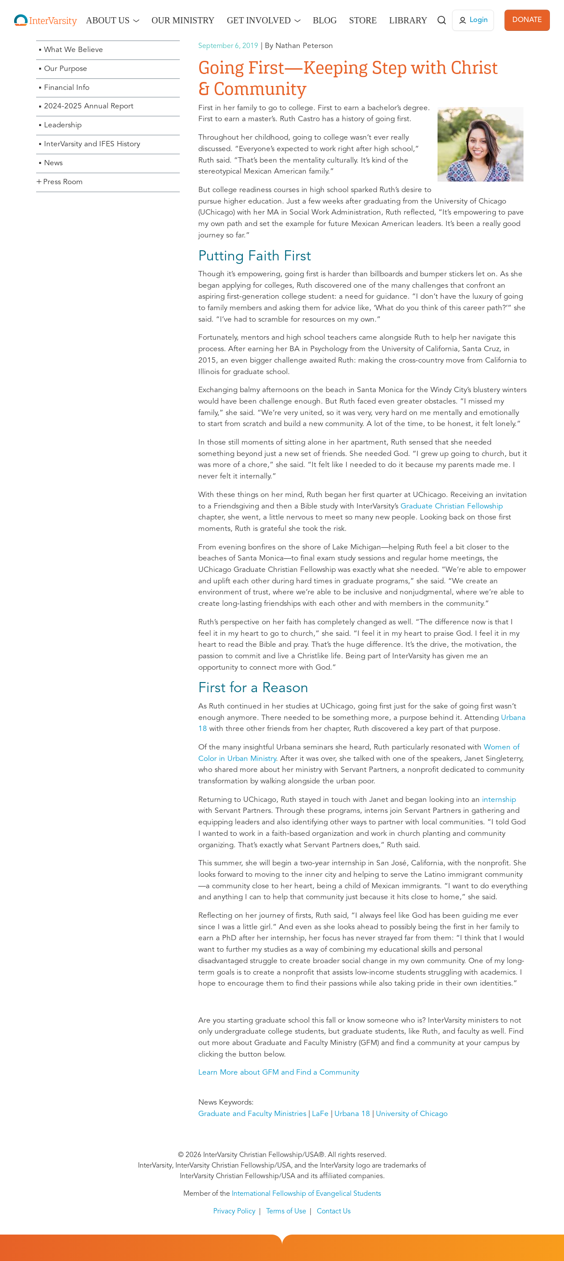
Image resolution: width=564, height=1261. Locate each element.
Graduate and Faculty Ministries (252, 1114)
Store (363, 20)
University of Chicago (412, 1114)
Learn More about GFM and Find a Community (278, 1072)
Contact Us (334, 1211)
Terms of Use (286, 1211)
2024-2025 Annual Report (89, 106)
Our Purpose (65, 69)
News (53, 163)
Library (408, 20)
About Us (108, 20)
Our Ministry (183, 20)
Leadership (63, 125)
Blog (325, 20)
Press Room (63, 182)
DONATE (527, 20)
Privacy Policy (234, 1211)
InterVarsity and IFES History (92, 144)
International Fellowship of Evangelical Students (306, 1194)
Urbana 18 (352, 1114)
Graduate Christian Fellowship (452, 506)
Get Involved (259, 20)
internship (499, 800)
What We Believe (73, 50)
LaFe (320, 1114)
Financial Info (66, 88)
